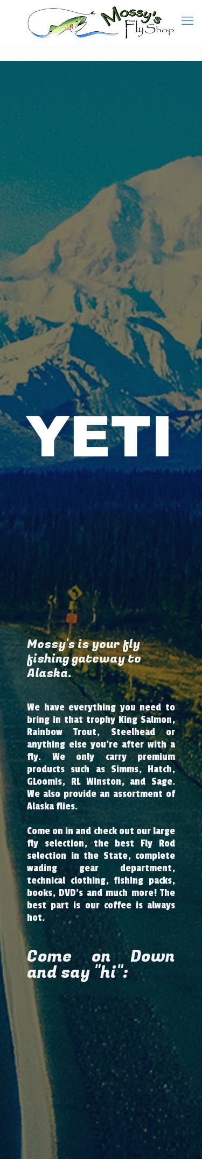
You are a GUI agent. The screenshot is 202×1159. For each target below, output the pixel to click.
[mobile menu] (187, 21)
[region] (101, 435)
